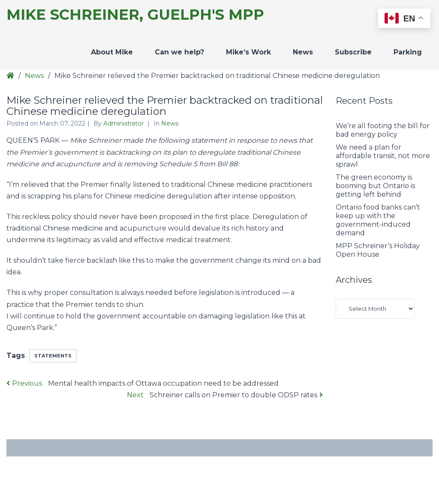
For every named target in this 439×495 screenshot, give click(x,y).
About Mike (112, 52)
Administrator (124, 123)
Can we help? (179, 52)
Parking (408, 52)
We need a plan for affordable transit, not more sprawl (383, 155)
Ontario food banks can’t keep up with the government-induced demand (378, 220)
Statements (53, 356)
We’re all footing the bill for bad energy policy (383, 130)
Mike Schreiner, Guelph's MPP (135, 15)
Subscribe (353, 52)
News (303, 52)
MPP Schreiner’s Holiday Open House (378, 250)
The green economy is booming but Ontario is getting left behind (375, 185)
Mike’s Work (248, 52)
